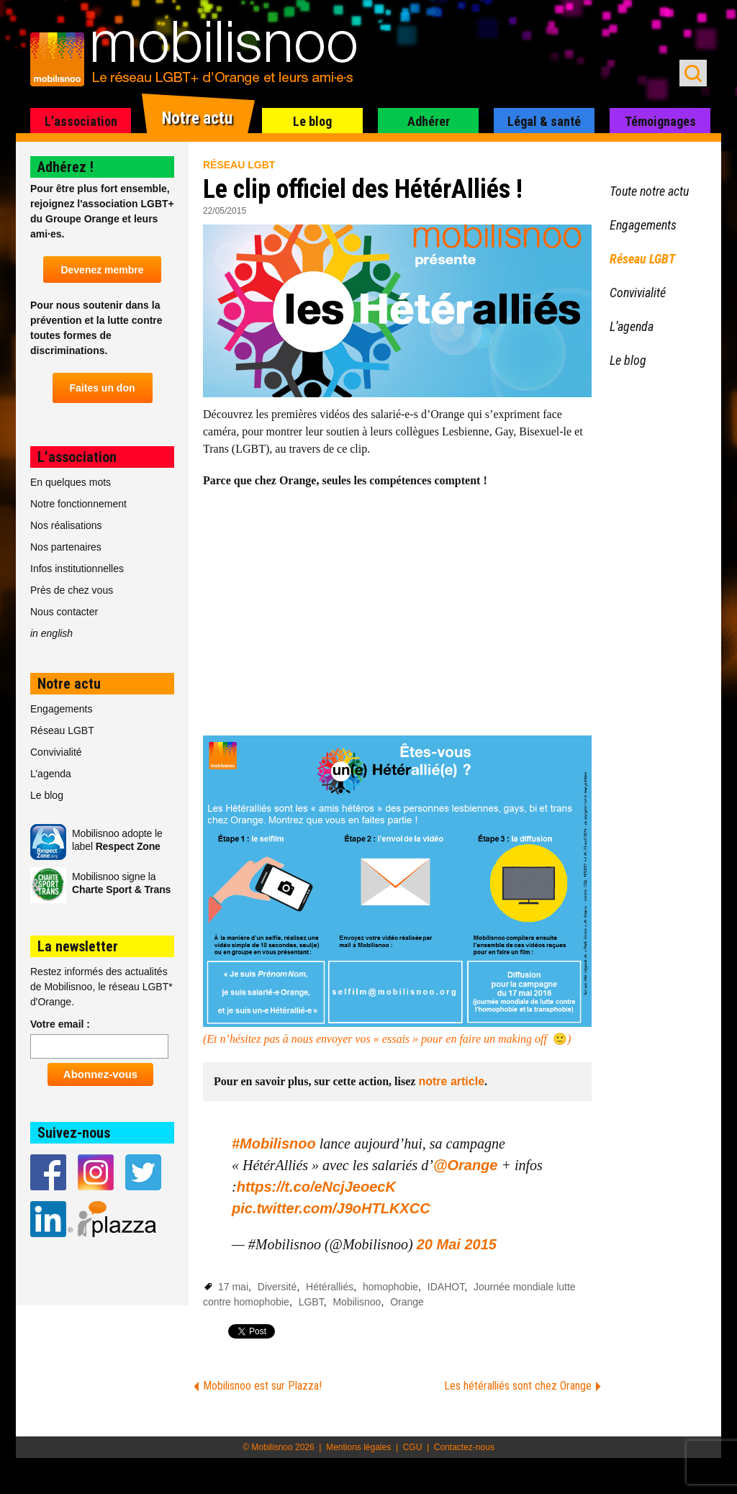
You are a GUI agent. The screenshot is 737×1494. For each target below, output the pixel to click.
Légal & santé (544, 121)
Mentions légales (358, 1447)
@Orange (465, 1165)
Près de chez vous (71, 590)
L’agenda (50, 773)
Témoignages (660, 121)
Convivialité (56, 752)
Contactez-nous (464, 1447)
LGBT (311, 1302)
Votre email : (60, 1024)
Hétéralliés (329, 1286)
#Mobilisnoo (274, 1143)
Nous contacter (64, 611)
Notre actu (197, 118)
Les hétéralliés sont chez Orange (518, 1386)
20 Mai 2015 (457, 1244)
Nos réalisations (66, 525)
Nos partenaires (65, 547)
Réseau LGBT (239, 165)
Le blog (312, 121)
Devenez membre (101, 270)
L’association (81, 121)
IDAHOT (446, 1286)
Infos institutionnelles (77, 568)
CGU (412, 1447)
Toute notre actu (649, 191)
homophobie (390, 1286)
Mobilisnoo (357, 1302)
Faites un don (102, 388)
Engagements (61, 709)
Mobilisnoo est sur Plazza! (262, 1386)
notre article (451, 1081)
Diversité (277, 1286)
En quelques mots (70, 482)
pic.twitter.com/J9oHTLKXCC (331, 1208)
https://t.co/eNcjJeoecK (316, 1187)
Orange (407, 1302)
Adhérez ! (65, 167)
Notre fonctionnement (78, 504)
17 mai (233, 1286)
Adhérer (428, 121)
